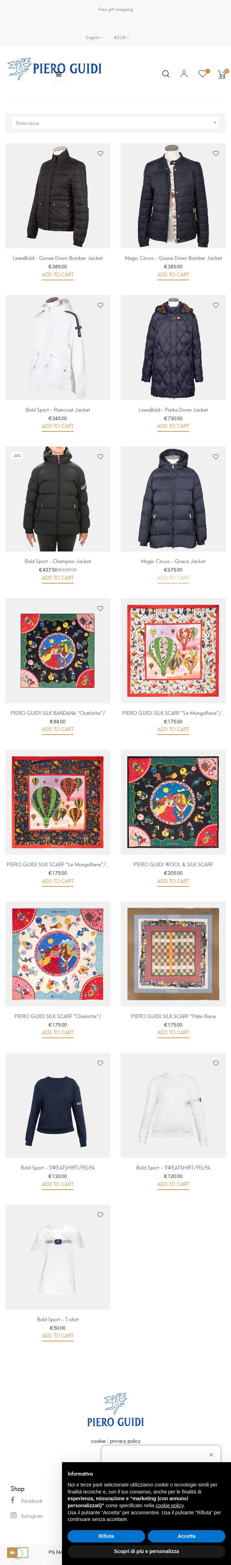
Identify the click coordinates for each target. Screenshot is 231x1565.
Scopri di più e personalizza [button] (146, 1551)
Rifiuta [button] (106, 1536)
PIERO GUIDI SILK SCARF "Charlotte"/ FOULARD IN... (57, 1019)
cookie (98, 1440)
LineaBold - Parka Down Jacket (173, 409)
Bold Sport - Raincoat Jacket (58, 409)
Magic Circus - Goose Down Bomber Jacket (173, 258)
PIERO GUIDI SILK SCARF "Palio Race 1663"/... (173, 1019)
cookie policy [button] (169, 1505)
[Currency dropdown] (119, 37)
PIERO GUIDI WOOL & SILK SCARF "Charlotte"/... (173, 867)
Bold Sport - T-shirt (58, 1319)
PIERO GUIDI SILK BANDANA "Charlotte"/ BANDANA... (58, 716)
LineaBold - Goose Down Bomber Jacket (58, 258)
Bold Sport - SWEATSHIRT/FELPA (58, 1167)
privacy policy (125, 1440)
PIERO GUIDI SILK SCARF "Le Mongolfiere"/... (173, 713)
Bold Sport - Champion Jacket (58, 561)
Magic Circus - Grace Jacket (173, 561)
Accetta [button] (187, 1536)
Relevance (117, 123)
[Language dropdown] (94, 37)
